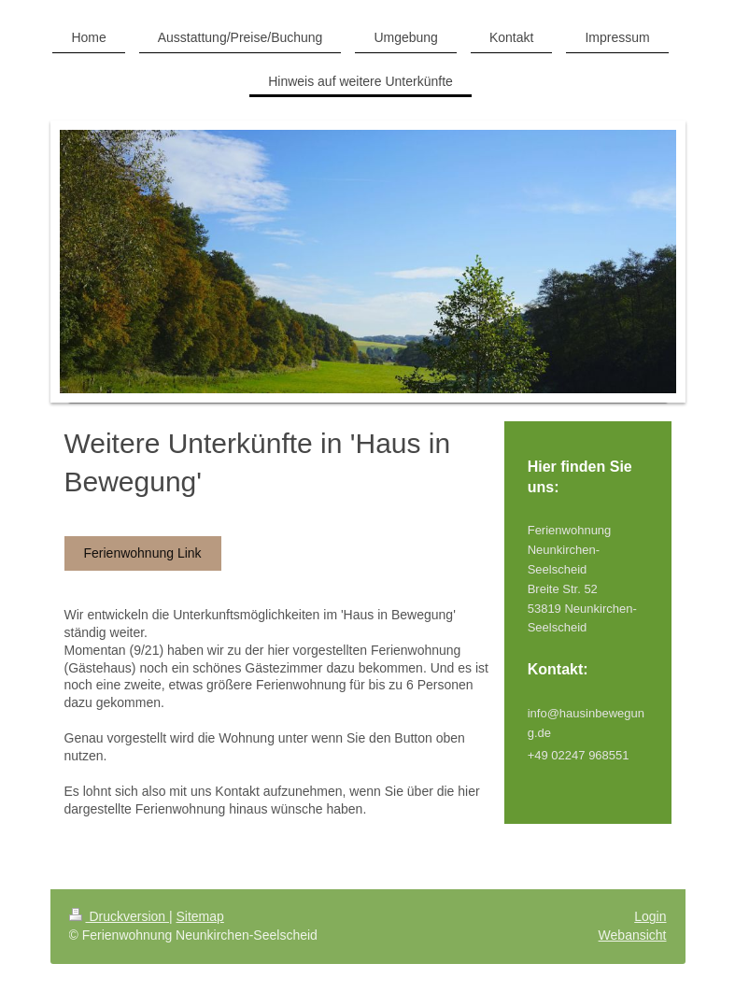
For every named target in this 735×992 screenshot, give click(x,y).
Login (650, 916)
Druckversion (119, 916)
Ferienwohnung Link (143, 553)
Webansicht (633, 935)
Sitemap (200, 916)
